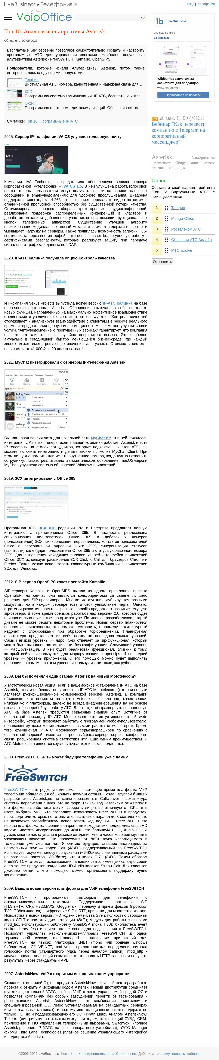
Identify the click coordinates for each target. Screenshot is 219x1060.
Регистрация (206, 4)
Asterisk (162, 157)
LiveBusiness (176, 21)
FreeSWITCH (15, 790)
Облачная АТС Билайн (191, 240)
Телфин (32, 80)
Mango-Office (182, 218)
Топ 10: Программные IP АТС (52, 121)
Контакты (68, 1054)
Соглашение (126, 1054)
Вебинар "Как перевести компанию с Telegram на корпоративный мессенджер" (179, 133)
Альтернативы (203, 158)
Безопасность (162, 163)
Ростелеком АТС (186, 229)
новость (178, 1054)
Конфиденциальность (96, 1054)
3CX (28, 91)
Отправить (162, 262)
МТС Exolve (181, 250)
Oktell (30, 103)
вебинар (194, 1054)
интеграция (175, 167)
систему (163, 1054)
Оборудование (187, 163)
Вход (190, 4)
